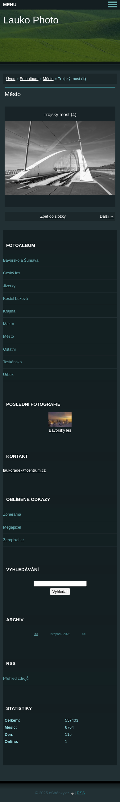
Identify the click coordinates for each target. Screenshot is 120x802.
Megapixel (12, 527)
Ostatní (9, 349)
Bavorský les (60, 430)
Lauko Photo (31, 20)
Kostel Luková (15, 298)
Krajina (9, 311)
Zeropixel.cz (13, 540)
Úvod (10, 78)
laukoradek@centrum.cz (24, 470)
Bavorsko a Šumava (21, 260)
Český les (11, 273)
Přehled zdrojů (16, 678)
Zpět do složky (53, 216)
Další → (107, 216)
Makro (8, 323)
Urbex (8, 374)
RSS (81, 793)
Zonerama (12, 514)
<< (36, 634)
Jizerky (9, 286)
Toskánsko (12, 362)
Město (48, 78)
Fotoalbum (29, 78)
